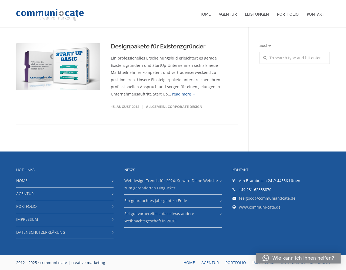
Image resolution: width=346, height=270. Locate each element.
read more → (184, 94)
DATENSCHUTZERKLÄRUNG (40, 232)
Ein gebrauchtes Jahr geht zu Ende (155, 200)
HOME (205, 14)
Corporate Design (185, 106)
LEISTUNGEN (257, 14)
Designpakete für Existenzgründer (158, 46)
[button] (298, 258)
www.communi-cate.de (260, 207)
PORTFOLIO (288, 14)
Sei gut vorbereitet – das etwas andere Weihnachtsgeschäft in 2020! (159, 217)
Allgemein (156, 106)
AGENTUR (228, 14)
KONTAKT (315, 14)
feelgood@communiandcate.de (267, 198)
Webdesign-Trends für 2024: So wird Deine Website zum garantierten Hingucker (171, 184)
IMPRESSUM (27, 219)
